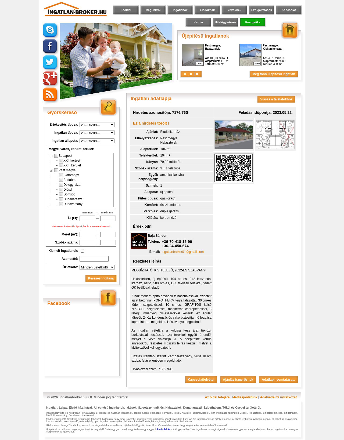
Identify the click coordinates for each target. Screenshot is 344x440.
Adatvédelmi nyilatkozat (278, 397)
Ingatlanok (180, 10)
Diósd (65, 189)
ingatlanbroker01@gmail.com (183, 252)
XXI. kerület (69, 160)
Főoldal (126, 10)
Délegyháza (69, 185)
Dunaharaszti (71, 199)
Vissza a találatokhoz (276, 99)
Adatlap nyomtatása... (278, 379)
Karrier (198, 22)
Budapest (63, 156)
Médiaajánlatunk (244, 397)
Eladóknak (207, 10)
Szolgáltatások (261, 10)
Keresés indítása (101, 278)
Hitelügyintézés (225, 22)
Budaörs (67, 180)
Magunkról (153, 10)
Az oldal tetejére (217, 397)
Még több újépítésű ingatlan (273, 74)
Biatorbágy (69, 175)
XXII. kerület (70, 165)
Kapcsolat (289, 10)
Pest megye (65, 170)
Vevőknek (234, 10)
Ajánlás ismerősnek (238, 379)
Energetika (252, 22)
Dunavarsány (71, 204)
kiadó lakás (163, 429)
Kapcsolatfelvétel (201, 379)
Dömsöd (67, 194)
